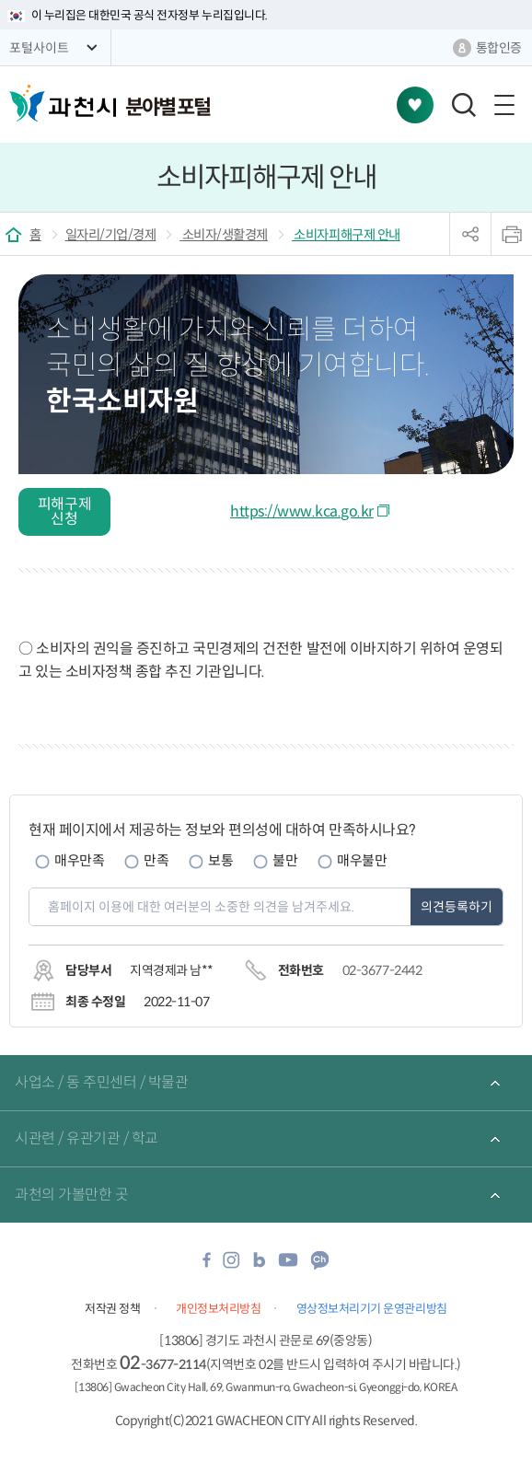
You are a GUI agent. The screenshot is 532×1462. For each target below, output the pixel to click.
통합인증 (499, 48)
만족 (156, 860)
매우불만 (362, 860)
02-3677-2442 (382, 970)
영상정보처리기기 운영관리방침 (371, 1309)
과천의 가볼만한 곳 (71, 1194)
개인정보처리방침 (218, 1309)
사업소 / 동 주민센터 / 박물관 (101, 1082)
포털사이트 (39, 48)
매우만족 (79, 860)
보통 (220, 860)
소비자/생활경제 (223, 234)
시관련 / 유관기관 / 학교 (86, 1138)
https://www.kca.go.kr (302, 511)
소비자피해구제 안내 (346, 234)
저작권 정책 (112, 1309)
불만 (284, 860)
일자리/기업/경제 (110, 234)
